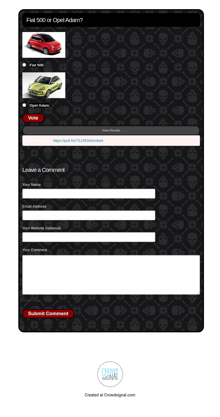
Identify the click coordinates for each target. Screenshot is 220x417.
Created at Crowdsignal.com (110, 395)
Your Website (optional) (41, 228)
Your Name (31, 184)
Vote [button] (33, 118)
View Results (111, 130)
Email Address (34, 206)
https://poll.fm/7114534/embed (78, 140)
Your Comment (34, 250)
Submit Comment (48, 313)
